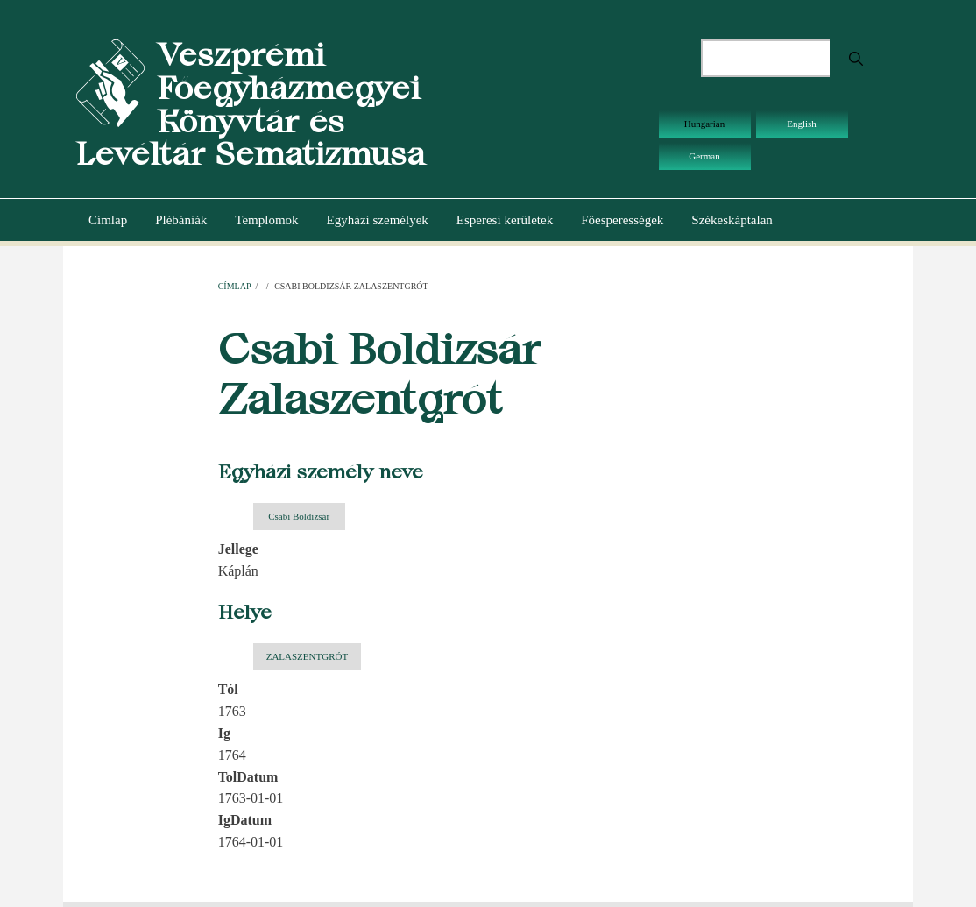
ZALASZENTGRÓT (307, 656)
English (802, 123)
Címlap (107, 220)
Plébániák (181, 220)
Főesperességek (622, 220)
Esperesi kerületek (504, 220)
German (704, 156)
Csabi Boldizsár (298, 516)
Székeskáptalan (731, 220)
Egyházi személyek (377, 220)
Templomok (266, 220)
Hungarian (704, 123)
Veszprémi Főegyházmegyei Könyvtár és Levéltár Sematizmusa (250, 104)
